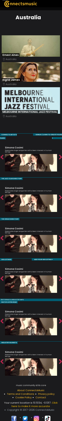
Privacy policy (46, 389)
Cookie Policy (23, 393)
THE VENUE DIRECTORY (9, 215)
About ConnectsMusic (30, 386)
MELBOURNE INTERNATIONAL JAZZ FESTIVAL (29, 112)
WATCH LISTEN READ (8, 298)
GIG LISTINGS (6, 255)
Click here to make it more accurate (35, 399)
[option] (31, 154)
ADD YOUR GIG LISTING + (44, 255)
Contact (41, 393)
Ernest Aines (10, 55)
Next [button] (60, 153)
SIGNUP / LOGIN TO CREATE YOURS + (39, 134)
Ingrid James (11, 80)
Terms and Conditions (20, 389)
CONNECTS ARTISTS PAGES (11, 134)
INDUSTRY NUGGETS (8, 338)
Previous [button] (1, 153)
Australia (11, 59)
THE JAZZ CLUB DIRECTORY (10, 175)
